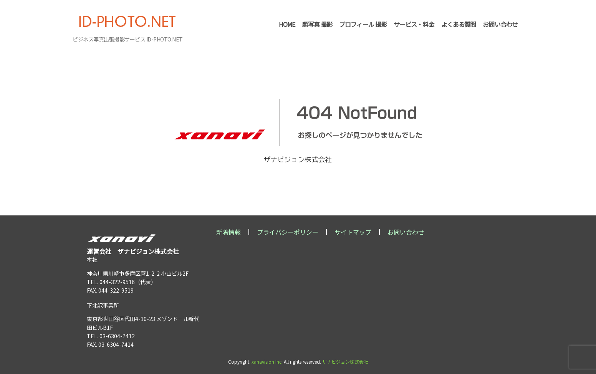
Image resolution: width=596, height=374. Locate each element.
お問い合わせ (405, 232)
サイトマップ (352, 232)
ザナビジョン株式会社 (345, 361)
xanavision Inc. (267, 361)
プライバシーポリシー (287, 232)
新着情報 (228, 232)
